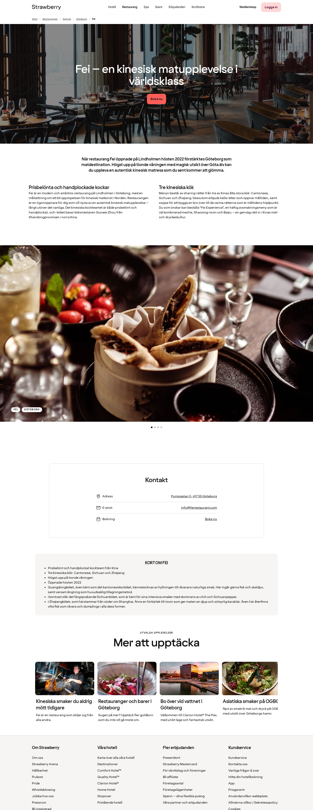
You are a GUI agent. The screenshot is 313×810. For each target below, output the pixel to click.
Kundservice (237, 758)
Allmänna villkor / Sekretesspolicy (253, 802)
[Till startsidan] (46, 7)
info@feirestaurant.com (199, 508)
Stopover (104, 796)
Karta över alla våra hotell (116, 758)
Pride (36, 783)
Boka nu (211, 519)
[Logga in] (271, 7)
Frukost (37, 777)
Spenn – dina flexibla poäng (184, 796)
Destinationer (107, 764)
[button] (152, 427)
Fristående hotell (109, 802)
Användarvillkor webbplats (248, 796)
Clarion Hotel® (108, 783)
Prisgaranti (236, 790)
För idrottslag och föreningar (184, 770)
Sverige (67, 19)
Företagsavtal (173, 783)
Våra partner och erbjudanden (185, 802)
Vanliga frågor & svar (243, 770)
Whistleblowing (43, 790)
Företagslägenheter (178, 790)
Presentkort (171, 758)
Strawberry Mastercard (180, 764)
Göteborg (81, 19)
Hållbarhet (40, 770)
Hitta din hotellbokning (245, 777)
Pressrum (39, 802)
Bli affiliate (170, 777)
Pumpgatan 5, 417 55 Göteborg (194, 496)
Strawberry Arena (45, 764)
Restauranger (50, 19)
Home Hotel (106, 790)
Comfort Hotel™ (109, 770)
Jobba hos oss (43, 796)
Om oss (37, 758)
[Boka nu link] (156, 99)
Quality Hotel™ (108, 777)
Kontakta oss (238, 764)
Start (35, 19)
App (231, 783)
